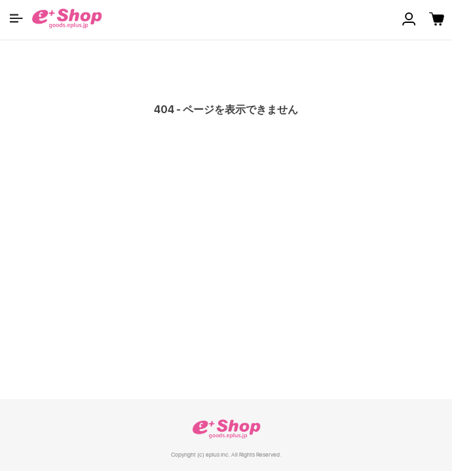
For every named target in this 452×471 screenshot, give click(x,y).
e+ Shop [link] (226, 429)
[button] (16, 18)
